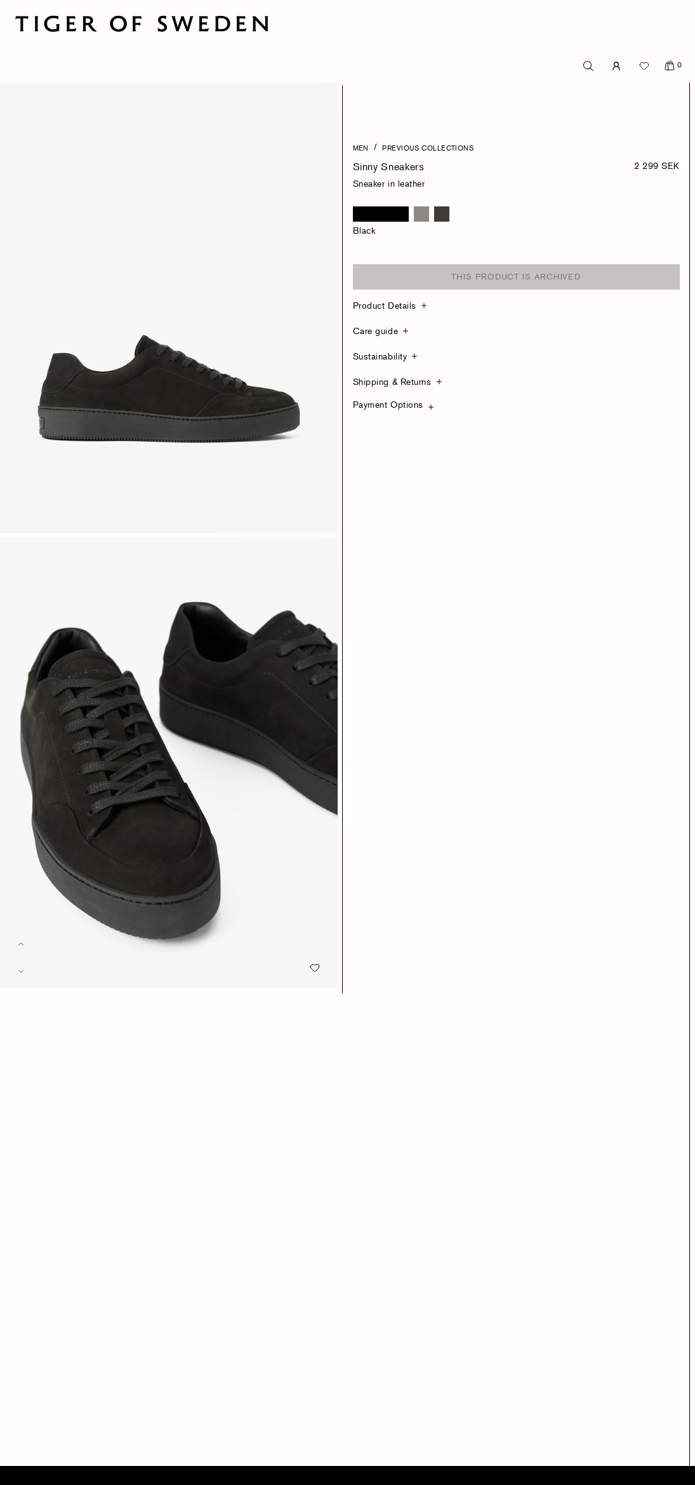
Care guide (376, 330)
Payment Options (388, 404)
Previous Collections (427, 147)
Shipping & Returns (392, 381)
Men (361, 147)
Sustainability (380, 356)
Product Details (384, 305)
